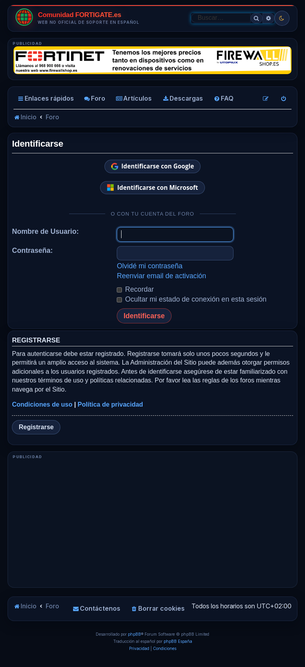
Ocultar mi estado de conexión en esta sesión (191, 299)
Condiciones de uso (42, 404)
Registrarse (36, 427)
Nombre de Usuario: (45, 231)
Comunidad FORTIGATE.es (79, 15)
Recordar (135, 289)
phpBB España (178, 641)
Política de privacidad (110, 404)
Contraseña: (32, 250)
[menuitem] (94, 99)
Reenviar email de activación (161, 276)
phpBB (134, 634)
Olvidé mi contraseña (149, 266)
